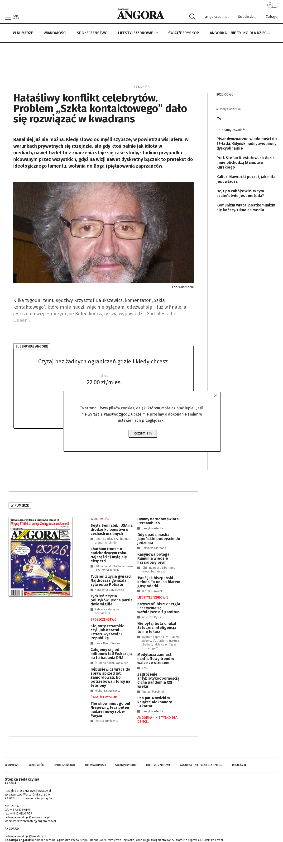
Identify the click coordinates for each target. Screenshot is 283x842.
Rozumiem (143, 433)
